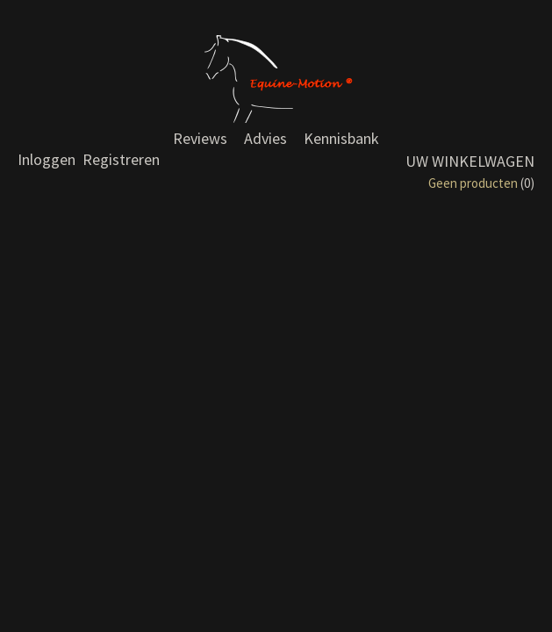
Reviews (200, 138)
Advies (265, 138)
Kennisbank (341, 138)
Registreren (121, 159)
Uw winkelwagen (469, 161)
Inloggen (46, 159)
